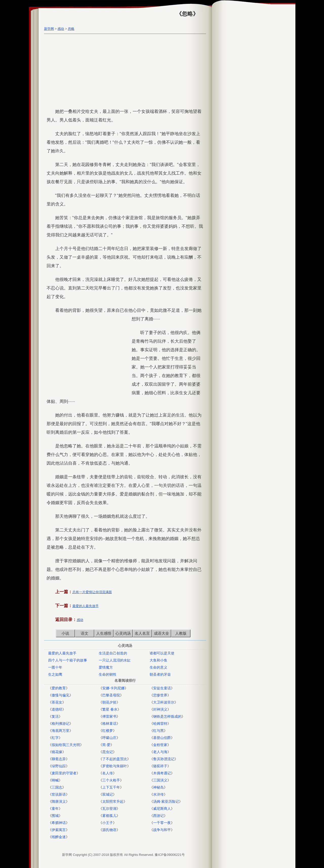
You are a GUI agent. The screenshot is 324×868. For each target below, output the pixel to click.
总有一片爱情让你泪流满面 (92, 592)
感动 (60, 29)
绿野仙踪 (59, 766)
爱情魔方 (106, 667)
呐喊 (55, 780)
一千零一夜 (162, 823)
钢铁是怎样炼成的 (167, 716)
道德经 (57, 709)
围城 (55, 816)
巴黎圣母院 (111, 695)
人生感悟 (103, 633)
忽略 (71, 29)
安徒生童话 (162, 688)
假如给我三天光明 (66, 745)
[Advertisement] (123, 71)
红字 (55, 738)
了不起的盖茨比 (114, 759)
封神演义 (160, 709)
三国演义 (160, 780)
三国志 (57, 787)
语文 (84, 633)
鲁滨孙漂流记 (163, 759)
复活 (55, 716)
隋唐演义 (59, 801)
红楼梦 (107, 731)
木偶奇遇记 (162, 773)
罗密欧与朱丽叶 (114, 766)
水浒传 (158, 794)
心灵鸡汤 (123, 633)
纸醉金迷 (59, 837)
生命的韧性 (107, 674)
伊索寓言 (59, 830)
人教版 (181, 633)
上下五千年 (111, 787)
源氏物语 (109, 830)
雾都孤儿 (109, 816)
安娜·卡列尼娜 (113, 688)
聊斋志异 (59, 759)
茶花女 (57, 702)
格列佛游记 (60, 723)
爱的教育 (59, 688)
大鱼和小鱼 (158, 660)
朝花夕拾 (109, 702)
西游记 (158, 816)
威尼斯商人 (162, 809)
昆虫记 (107, 752)
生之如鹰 (55, 674)
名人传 (107, 773)
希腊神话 (59, 823)
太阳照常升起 (113, 801)
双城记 (107, 794)
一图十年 (55, 667)
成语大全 (161, 633)
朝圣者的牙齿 (160, 674)
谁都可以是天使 (162, 653)
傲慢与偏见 (60, 695)
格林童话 (109, 723)
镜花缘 (57, 752)
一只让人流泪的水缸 (115, 660)
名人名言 (142, 633)
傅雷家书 (109, 716)
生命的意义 (158, 667)
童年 (55, 809)
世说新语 (59, 794)
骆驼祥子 (160, 766)
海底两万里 (60, 731)
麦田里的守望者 (64, 773)
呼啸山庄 (109, 738)
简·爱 (106, 745)
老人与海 (160, 752)
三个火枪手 (111, 780)
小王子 (107, 823)
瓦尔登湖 (109, 809)
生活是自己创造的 (113, 653)
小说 (65, 633)
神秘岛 (158, 787)
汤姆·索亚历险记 (166, 801)
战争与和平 (162, 830)
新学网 (49, 29)
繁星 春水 (109, 709)
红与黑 (158, 731)
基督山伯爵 (162, 738)
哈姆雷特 (160, 723)
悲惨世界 (160, 695)
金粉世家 (160, 745)
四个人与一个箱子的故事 (67, 660)
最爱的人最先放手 (85, 606)
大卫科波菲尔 (163, 702)
